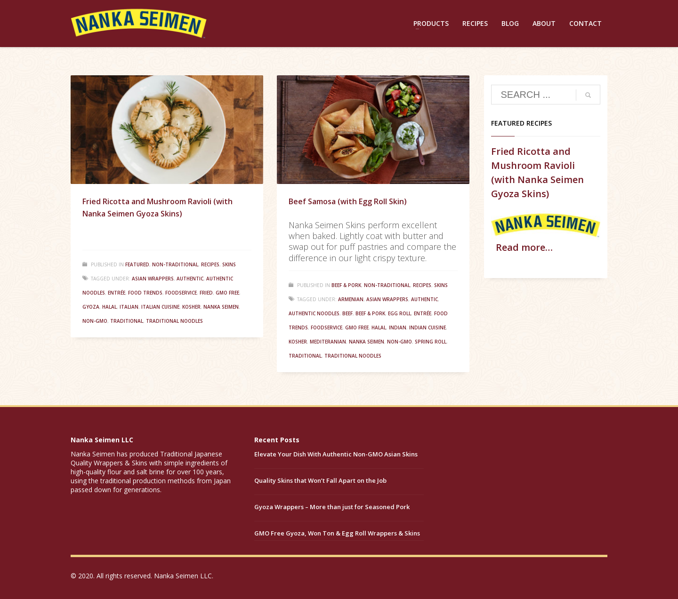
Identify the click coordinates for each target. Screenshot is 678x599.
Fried (206, 292)
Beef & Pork (346, 285)
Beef (347, 313)
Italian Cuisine (160, 306)
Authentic (190, 278)
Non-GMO (94, 321)
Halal (109, 306)
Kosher (191, 306)
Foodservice (181, 292)
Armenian (350, 299)
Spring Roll (430, 341)
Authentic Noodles (314, 313)
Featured (137, 264)
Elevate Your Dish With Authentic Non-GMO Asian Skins (336, 454)
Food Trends (145, 292)
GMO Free (227, 292)
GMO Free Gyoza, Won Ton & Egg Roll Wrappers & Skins (337, 533)
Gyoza (90, 306)
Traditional (126, 321)
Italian (129, 306)
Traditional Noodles (174, 321)
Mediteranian (328, 341)
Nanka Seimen (221, 306)
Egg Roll (399, 313)
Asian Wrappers (153, 278)
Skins (229, 264)
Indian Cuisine (427, 327)
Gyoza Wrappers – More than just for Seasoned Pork (332, 507)
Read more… (524, 247)
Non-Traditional (175, 264)
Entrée (116, 292)
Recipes (210, 264)
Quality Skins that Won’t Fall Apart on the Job (320, 480)
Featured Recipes (521, 123)
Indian (397, 327)
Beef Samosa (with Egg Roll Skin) (348, 201)
